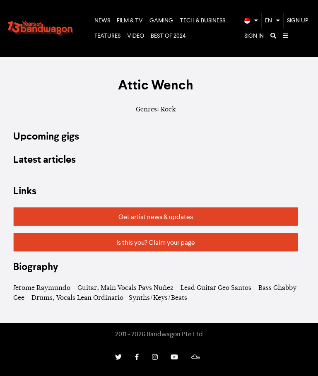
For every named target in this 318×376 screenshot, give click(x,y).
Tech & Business (202, 21)
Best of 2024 (168, 36)
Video (135, 36)
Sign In (254, 36)
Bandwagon (40, 28)
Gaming (161, 21)
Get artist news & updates (155, 217)
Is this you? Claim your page (155, 243)
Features (107, 36)
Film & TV (130, 21)
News (102, 21)
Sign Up (297, 21)
